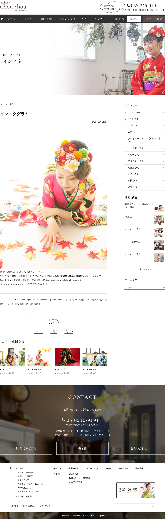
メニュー (13, 19)
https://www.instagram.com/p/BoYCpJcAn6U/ (23, 284)
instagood (21, 300)
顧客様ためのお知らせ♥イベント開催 (139, 205)
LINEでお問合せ (76, 482)
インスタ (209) (132, 112)
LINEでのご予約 (26, 448)
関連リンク (14, 506)
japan (29, 300)
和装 (87, 300)
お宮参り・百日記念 (26, 476)
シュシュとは (67, 19)
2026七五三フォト (25, 488)
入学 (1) (132, 132)
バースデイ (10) (135, 148)
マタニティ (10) (135, 161)
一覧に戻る (8, 104)
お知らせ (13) (131, 119)
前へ (39, 331)
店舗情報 (119, 19)
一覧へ (53, 331)
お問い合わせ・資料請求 (79, 478)
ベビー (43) (133, 154)
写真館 (81, 300)
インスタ (6, 300)
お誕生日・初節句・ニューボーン (32, 484)
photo (35, 300)
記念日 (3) (133, 174)
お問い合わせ (139, 448)
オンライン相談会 (23, 496)
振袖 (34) (132, 180)
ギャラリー (101, 19)
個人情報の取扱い (29, 506)
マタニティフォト (25, 480)
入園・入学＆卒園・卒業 (28, 491)
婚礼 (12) (132, 187)
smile (60, 300)
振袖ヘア (24, 304)
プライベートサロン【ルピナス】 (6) (144, 140)
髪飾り (37, 304)
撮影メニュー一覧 (25, 472)
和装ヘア (94, 300)
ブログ (85, 19)
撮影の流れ (47, 19)
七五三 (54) (133, 167)
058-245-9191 (83, 420)
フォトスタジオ (70, 300)
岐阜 (102, 300)
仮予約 (134, 19)
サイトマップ (45, 506)
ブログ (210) (131, 125)
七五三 (128, 217)
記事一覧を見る (144, 269)
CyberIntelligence (98, 516)
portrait (53, 300)
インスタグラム (54, 323)
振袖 (17, 304)
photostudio (44, 300)
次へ (67, 331)
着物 (31, 304)
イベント (29, 19)
